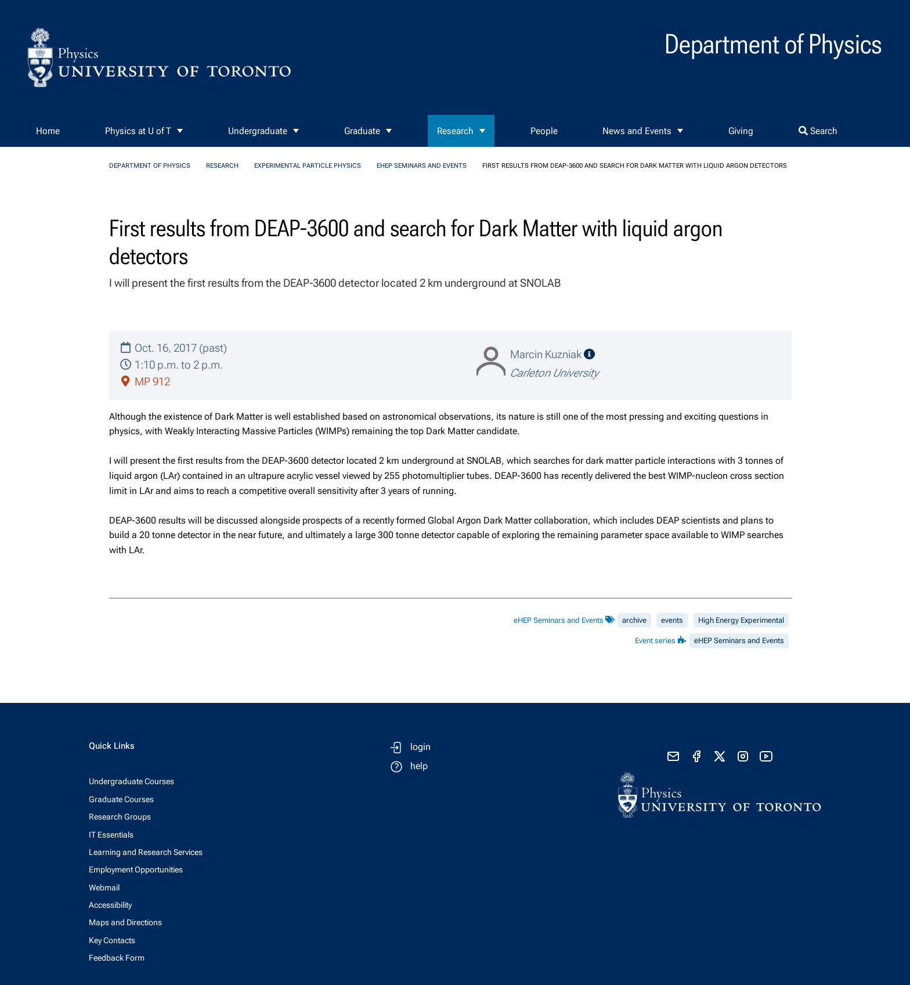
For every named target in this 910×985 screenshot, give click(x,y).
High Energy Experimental (741, 620)
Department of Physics (149, 165)
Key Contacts (112, 940)
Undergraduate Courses (131, 781)
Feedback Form (117, 957)
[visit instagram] (743, 756)
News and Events (636, 130)
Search (818, 130)
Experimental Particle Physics (307, 165)
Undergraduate (257, 130)
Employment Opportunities (136, 869)
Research (455, 130)
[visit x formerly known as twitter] (720, 756)
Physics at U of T (138, 130)
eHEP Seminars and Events (422, 165)
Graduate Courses (121, 799)
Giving (740, 130)
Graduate (362, 130)
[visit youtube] (766, 756)
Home (48, 130)
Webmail (104, 887)
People (544, 130)
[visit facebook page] (696, 756)
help (419, 765)
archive (634, 620)
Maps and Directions (125, 922)
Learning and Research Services (146, 852)
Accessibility (110, 905)
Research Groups (120, 816)
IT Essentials (111, 834)
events (672, 620)
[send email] (673, 756)
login (420, 746)
